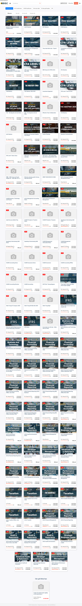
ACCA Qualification (18, 8)
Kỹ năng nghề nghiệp (45, 8)
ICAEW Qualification (27, 8)
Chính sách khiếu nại (51, 604)
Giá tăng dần (24, 13)
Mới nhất (17, 13)
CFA (52, 8)
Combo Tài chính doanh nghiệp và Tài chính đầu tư (41, 593)
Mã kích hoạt (64, 3)
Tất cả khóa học (9, 8)
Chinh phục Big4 (36, 8)
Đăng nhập (70, 3)
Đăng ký (76, 3)
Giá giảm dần (32, 13)
